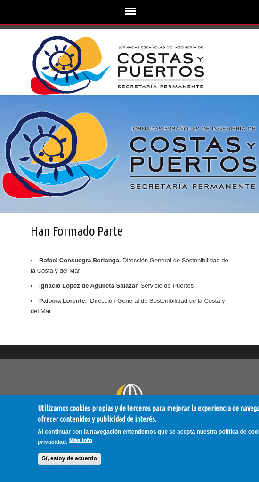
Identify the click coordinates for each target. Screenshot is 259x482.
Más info (80, 440)
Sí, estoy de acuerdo (69, 458)
